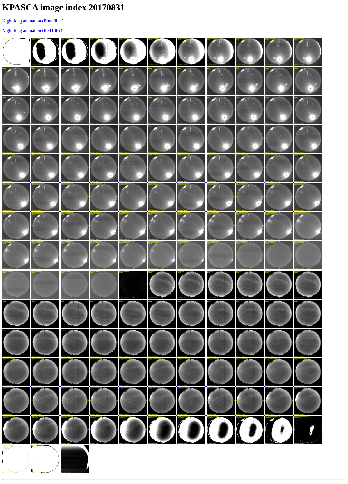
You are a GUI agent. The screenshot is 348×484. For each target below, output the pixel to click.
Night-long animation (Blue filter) (32, 20)
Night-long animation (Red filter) (32, 30)
